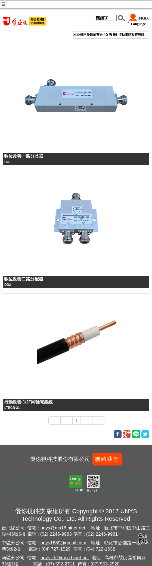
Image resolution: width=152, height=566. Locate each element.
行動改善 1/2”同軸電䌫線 (28, 402)
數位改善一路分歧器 (23, 156)
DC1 (7, 162)
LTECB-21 (12, 408)
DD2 (7, 285)
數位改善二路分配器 (23, 279)
